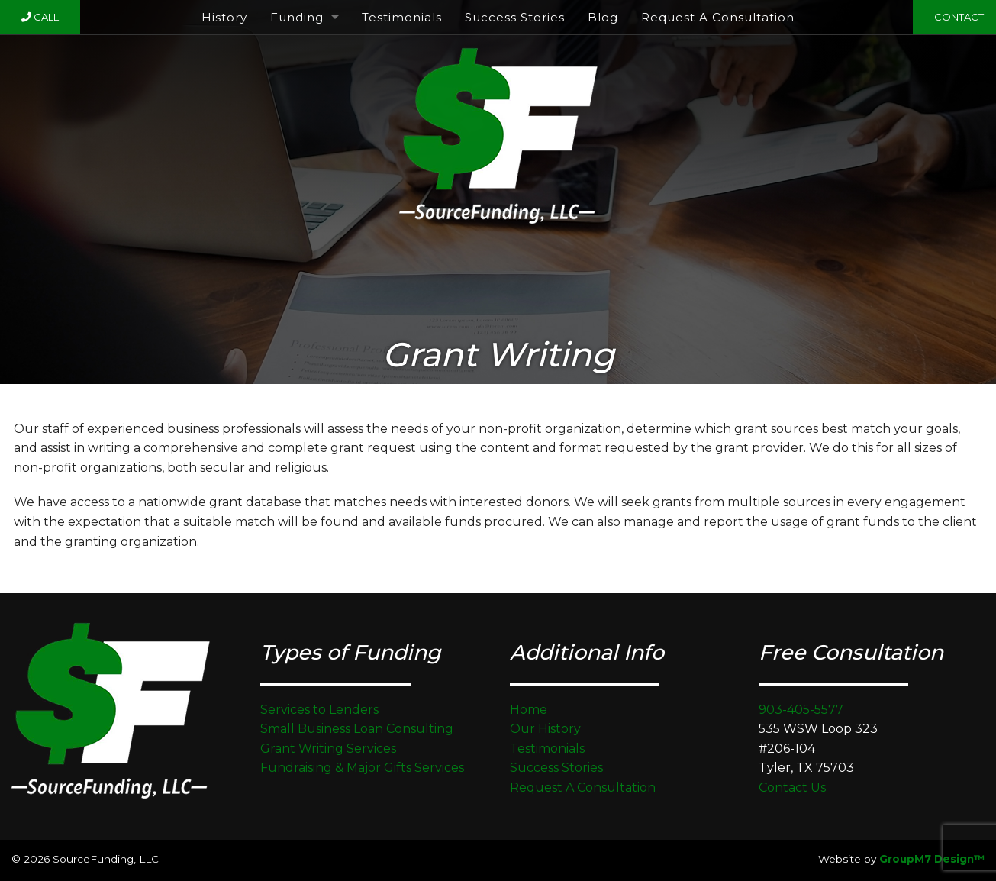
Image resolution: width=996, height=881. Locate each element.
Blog (603, 17)
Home (528, 709)
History (224, 17)
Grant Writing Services (328, 748)
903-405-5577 (801, 709)
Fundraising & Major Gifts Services (362, 767)
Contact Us (792, 787)
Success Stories (515, 17)
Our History (545, 728)
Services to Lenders (319, 709)
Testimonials (402, 17)
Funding (297, 17)
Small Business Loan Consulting (356, 728)
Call (40, 17)
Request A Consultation (718, 17)
